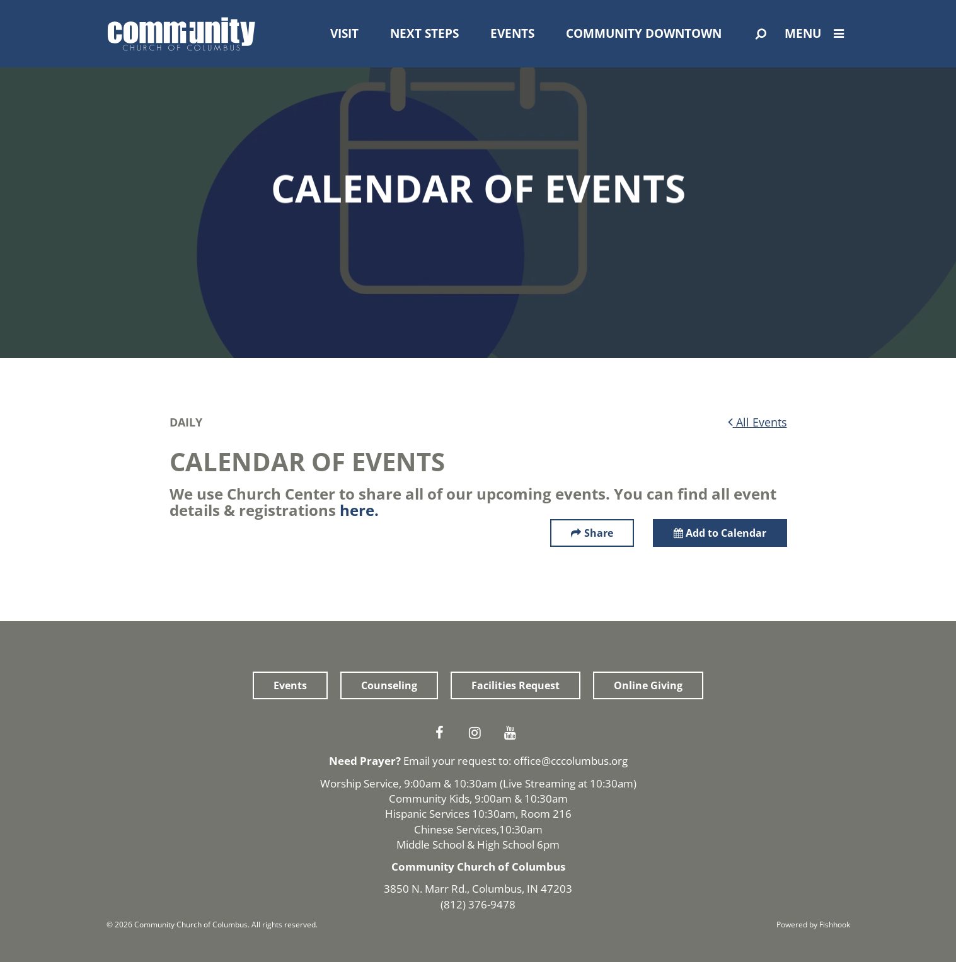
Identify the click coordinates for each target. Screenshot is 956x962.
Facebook (443, 732)
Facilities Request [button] (515, 685)
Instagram (478, 732)
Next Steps (424, 33)
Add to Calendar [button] (720, 533)
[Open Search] (761, 34)
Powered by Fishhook (813, 924)
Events (512, 33)
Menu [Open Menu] (817, 33)
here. (359, 510)
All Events (757, 422)
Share (598, 533)
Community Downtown (644, 33)
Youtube (513, 732)
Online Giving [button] (648, 685)
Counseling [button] (389, 685)
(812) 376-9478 (478, 904)
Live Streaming (539, 783)
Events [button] (290, 685)
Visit (344, 33)
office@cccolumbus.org (571, 760)
